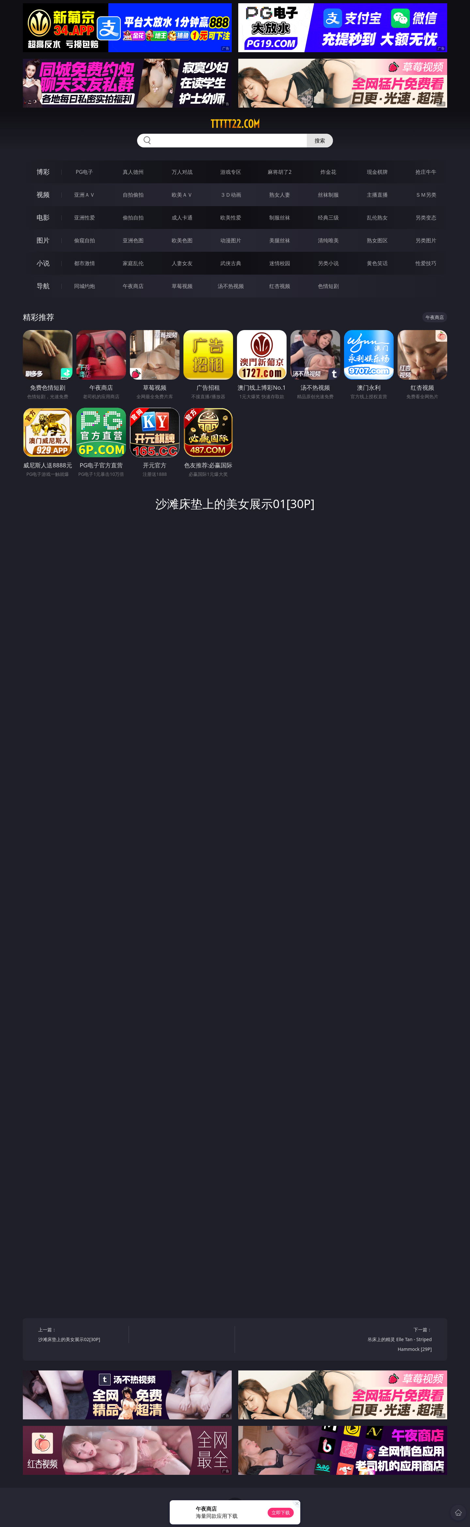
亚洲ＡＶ (84, 194)
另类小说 (328, 263)
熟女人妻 (279, 194)
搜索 (320, 140)
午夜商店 (133, 286)
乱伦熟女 (377, 217)
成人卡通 (182, 217)
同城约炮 (84, 286)
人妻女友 (182, 263)
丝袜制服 (328, 194)
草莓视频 (182, 286)
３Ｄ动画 (230, 194)
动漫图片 (230, 240)
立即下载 (281, 1512)
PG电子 (84, 171)
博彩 (43, 171)
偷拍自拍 (133, 217)
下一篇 (389, 1340)
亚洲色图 (133, 240)
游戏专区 (230, 171)
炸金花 (328, 171)
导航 (43, 285)
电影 (43, 217)
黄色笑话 (377, 263)
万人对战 (182, 171)
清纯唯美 (328, 240)
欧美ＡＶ (182, 194)
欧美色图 (182, 240)
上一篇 (81, 1335)
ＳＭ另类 (425, 194)
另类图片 (425, 240)
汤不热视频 (231, 286)
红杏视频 (279, 286)
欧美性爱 (230, 217)
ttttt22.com (235, 123)
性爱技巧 (425, 263)
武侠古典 (230, 263)
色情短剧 (328, 286)
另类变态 (425, 217)
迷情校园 (279, 263)
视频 (43, 194)
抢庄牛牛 (425, 171)
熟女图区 (377, 240)
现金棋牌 (377, 171)
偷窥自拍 (84, 240)
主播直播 (377, 194)
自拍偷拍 (133, 194)
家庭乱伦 (133, 263)
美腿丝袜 (279, 240)
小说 (43, 263)
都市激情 (84, 263)
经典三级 (328, 217)
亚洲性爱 (84, 217)
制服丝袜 (279, 217)
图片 (43, 240)
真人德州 (133, 171)
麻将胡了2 (279, 171)
